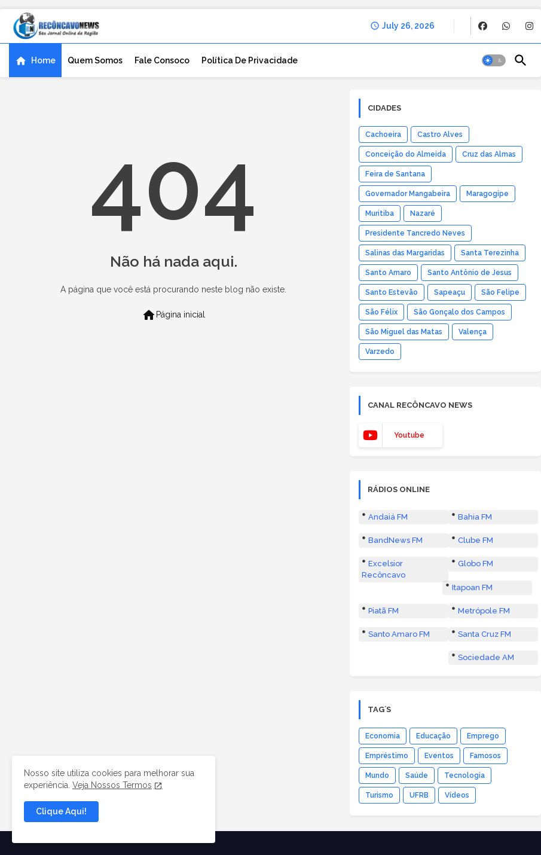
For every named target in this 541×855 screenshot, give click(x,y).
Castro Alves (440, 134)
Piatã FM (383, 610)
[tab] (35, 60)
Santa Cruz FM (484, 634)
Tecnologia (464, 775)
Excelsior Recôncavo (383, 569)
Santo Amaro (388, 272)
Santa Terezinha (490, 253)
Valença (473, 332)
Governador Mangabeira (407, 194)
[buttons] (482, 26)
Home (43, 60)
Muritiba (379, 213)
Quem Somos (95, 60)
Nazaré (422, 213)
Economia (382, 736)
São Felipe (500, 292)
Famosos (485, 756)
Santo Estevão (391, 292)
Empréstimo (386, 756)
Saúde (416, 775)
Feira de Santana (395, 174)
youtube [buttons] (409, 435)
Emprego (483, 736)
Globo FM (475, 563)
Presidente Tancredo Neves (415, 233)
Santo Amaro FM (399, 634)
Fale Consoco (162, 60)
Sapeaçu (449, 292)
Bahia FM (475, 516)
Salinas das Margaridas (405, 253)
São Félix (381, 312)
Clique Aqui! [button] (61, 811)
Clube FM (475, 540)
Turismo (379, 795)
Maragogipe (487, 194)
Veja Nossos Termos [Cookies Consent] (112, 785)
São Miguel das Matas (403, 332)
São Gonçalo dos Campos (459, 312)
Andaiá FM (388, 516)
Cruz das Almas (489, 154)
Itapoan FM (472, 587)
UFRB (419, 795)
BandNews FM (395, 540)
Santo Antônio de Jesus (469, 272)
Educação (433, 736)
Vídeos (457, 795)
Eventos (439, 756)
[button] (494, 60)
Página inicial (173, 315)
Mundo (377, 775)
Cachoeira (383, 134)
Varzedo (380, 351)
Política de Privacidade (249, 60)
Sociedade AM (486, 657)
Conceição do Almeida (405, 154)
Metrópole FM (484, 610)
